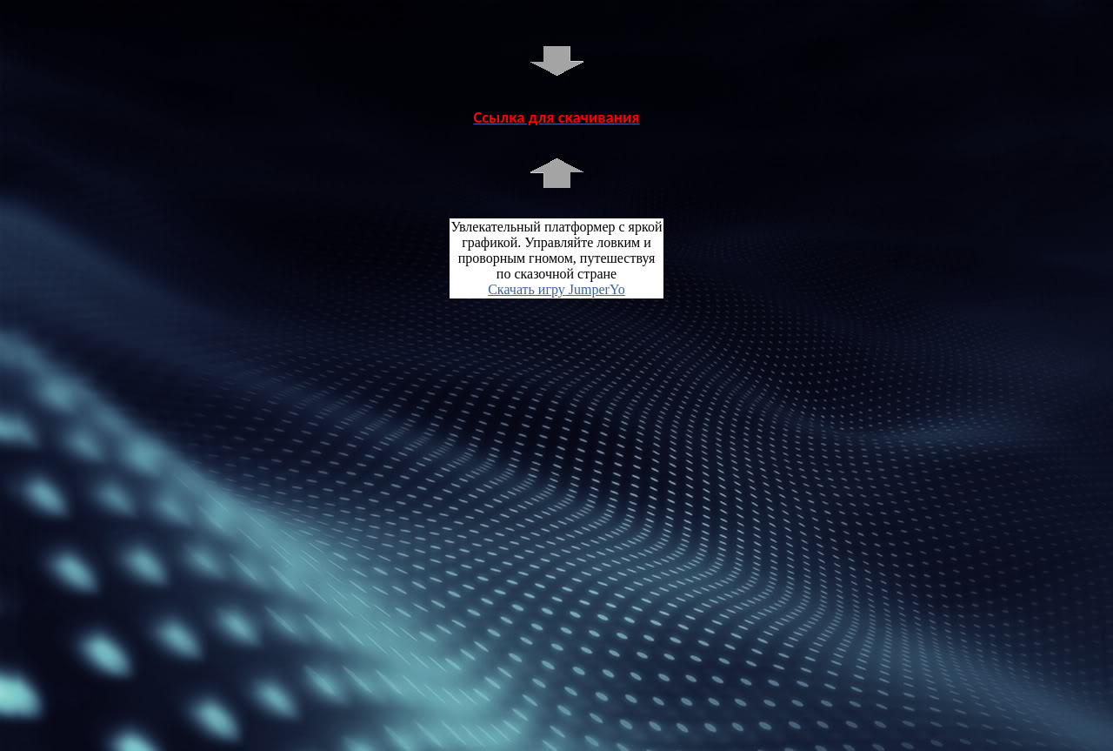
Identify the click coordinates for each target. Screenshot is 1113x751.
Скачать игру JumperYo (556, 289)
